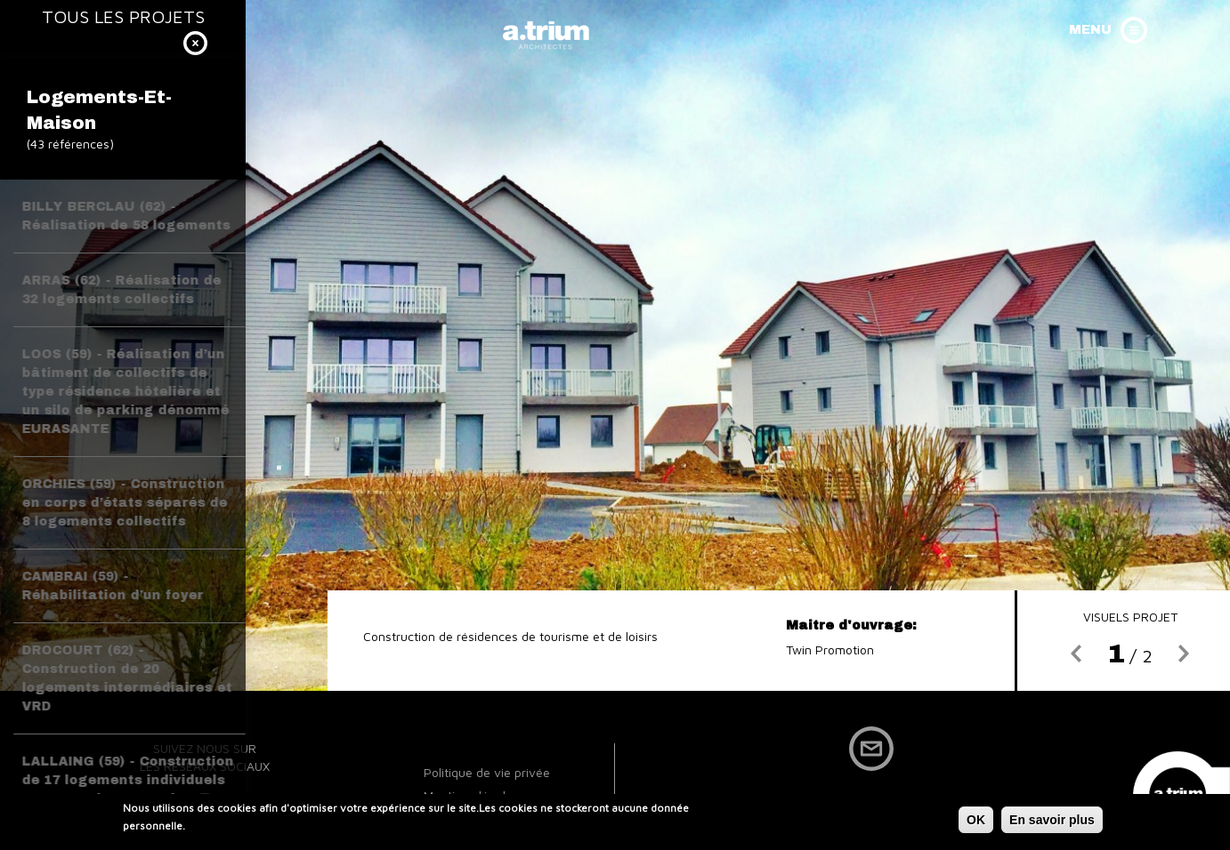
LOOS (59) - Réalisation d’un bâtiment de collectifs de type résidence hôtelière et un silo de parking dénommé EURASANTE (126, 392)
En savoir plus (1052, 822)
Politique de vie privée (487, 772)
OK (976, 822)
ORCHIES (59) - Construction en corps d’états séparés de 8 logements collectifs (125, 502)
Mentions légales (471, 795)
